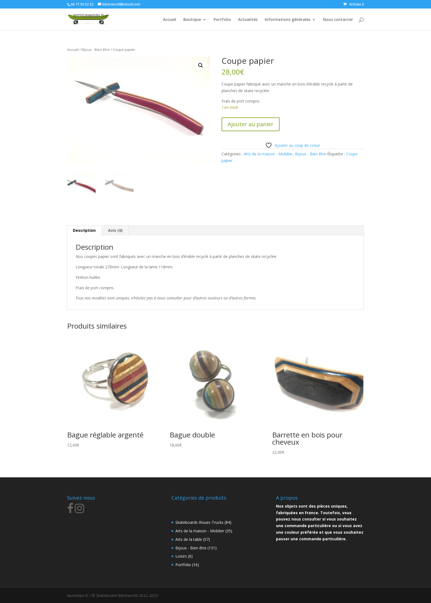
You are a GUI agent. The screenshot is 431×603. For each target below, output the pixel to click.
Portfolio (222, 20)
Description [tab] (84, 230)
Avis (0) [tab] (115, 230)
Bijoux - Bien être (96, 49)
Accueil (169, 20)
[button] (201, 65)
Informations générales (287, 20)
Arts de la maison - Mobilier (268, 153)
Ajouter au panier (250, 124)
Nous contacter (338, 20)
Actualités (248, 20)
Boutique (192, 20)
